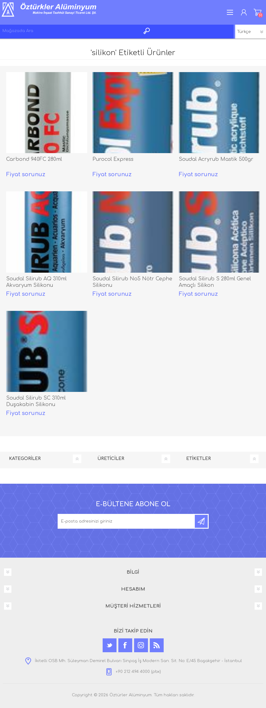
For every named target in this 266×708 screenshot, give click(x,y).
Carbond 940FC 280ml (34, 159)
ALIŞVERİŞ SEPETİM (257, 12)
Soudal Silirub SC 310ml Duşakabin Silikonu (36, 401)
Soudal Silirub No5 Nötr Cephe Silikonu (132, 282)
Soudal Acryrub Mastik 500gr (216, 159)
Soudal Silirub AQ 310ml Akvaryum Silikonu (36, 282)
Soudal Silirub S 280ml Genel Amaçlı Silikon (215, 282)
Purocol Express (112, 159)
